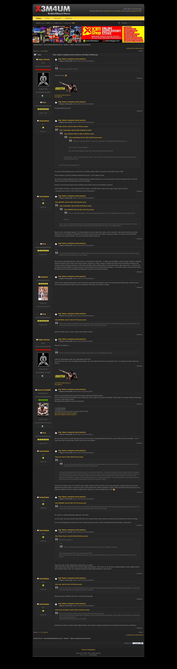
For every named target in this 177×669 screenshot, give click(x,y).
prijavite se (109, 11)
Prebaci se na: (128, 643)
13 (47, 51)
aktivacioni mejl (136, 11)
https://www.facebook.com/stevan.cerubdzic (66, 413)
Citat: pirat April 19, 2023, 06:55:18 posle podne (69, 457)
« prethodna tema (130, 48)
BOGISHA (44, 277)
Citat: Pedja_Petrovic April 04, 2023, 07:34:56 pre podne (71, 126)
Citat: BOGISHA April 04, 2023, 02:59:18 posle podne (70, 202)
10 (41, 51)
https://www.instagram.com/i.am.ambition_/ (66, 414)
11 (43, 51)
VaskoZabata (44, 121)
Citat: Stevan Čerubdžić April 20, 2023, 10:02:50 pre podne (72, 610)
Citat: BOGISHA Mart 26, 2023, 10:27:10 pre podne (79, 209)
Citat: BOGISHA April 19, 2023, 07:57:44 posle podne (70, 319)
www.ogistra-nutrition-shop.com (63, 95)
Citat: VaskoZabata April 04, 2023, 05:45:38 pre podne (75, 206)
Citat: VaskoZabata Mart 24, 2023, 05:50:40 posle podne (85, 137)
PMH (73, 23)
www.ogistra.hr (58, 96)
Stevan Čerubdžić (44, 390)
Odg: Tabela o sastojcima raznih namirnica (72, 59)
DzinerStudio (93, 655)
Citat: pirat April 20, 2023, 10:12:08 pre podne (68, 584)
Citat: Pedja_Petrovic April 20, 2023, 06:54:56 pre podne (71, 536)
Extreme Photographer (88, 649)
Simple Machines (96, 653)
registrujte (117, 11)
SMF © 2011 (87, 653)
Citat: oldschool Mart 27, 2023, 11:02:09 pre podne (79, 134)
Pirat (44, 102)
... (40, 51)
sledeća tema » (140, 48)
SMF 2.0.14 (79, 653)
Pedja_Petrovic (44, 59)
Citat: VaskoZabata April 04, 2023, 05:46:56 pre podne (75, 130)
